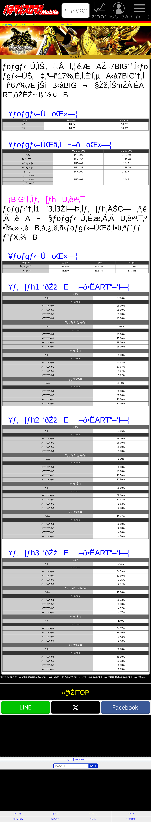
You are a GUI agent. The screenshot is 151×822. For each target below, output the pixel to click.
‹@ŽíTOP (75, 692)
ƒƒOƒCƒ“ (75, 10)
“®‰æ (131, 813)
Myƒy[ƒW (118, 10)
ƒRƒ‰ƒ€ (93, 813)
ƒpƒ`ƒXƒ (18, 813)
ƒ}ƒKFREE (131, 819)
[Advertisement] (75, 736)
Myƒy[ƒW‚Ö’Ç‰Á (75, 759)
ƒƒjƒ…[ (140, 10)
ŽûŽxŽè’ (99, 10)
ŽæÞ (93, 819)
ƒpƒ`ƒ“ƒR (55, 813)
